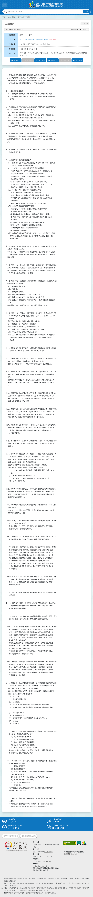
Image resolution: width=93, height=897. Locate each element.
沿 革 (12, 53)
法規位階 (12, 44)
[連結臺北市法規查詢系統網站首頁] (46, 4)
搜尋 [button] (86, 11)
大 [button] (69, 848)
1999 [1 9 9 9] (34, 851)
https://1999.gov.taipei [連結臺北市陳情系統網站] (42, 861)
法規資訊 (11, 17)
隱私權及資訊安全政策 (29, 836)
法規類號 (12, 35)
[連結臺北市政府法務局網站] (16, 846)
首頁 (4, 17)
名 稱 (12, 39)
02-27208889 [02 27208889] (48, 851)
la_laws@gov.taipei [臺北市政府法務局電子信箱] (40, 866)
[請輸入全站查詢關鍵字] (45, 12)
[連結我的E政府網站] (79, 843)
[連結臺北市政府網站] (84, 843)
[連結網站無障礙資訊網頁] (69, 843)
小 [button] (64, 848)
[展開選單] (4, 5)
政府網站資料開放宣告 (11, 836)
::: (1, 16)
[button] (85, 23)
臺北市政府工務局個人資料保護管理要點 (34, 39)
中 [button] (66, 848)
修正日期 (12, 49)
